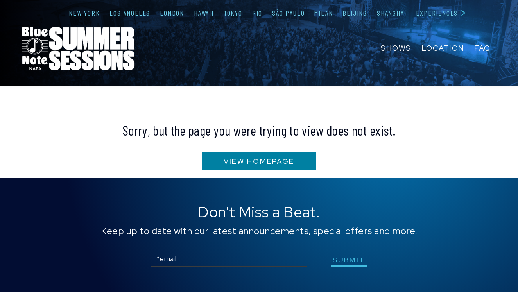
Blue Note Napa (78, 49)
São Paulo (288, 13)
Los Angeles (129, 13)
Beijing (354, 13)
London (172, 13)
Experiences (437, 13)
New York (84, 13)
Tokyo (233, 13)
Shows (396, 48)
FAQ (482, 48)
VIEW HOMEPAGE (259, 161)
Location (442, 48)
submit (349, 259)
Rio (257, 13)
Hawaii (204, 13)
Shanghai (391, 13)
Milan (323, 13)
